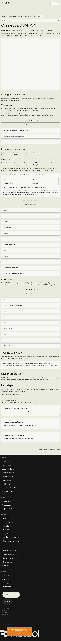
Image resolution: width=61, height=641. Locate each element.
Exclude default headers (10, 239)
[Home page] (3, 16)
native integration (21, 33)
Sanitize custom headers (10, 244)
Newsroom (7, 587)
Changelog (7, 562)
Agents (6, 461)
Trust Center (5, 616)
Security (4, 612)
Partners (6, 583)
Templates (7, 526)
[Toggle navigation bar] (6, 3)
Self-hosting (8, 491)
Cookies (6, 256)
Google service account (10, 328)
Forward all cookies (9, 262)
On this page (6, 20)
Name (5, 210)
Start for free (11, 595)
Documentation (9, 551)
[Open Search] (55, 3)
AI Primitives (8, 465)
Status (5, 566)
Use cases (7, 518)
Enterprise (7, 501)
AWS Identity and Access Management (13, 305)
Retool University (10, 554)
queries (21, 35)
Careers (6, 579)
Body (5, 250)
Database (7, 480)
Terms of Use (5, 608)
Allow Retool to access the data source (14, 136)
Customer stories (10, 541)
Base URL (6, 221)
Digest (5, 322)
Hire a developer (10, 558)
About (5, 575)
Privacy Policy (5, 610)
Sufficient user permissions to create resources (16, 130)
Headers (6, 233)
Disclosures (5, 614)
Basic (5, 311)
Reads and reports (11, 537)
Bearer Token (7, 316)
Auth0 (5, 299)
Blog (5, 533)
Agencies (7, 508)
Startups (6, 505)
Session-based (7, 345)
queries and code (42, 389)
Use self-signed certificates (11, 267)
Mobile (6, 484)
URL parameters (7, 227)
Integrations (8, 522)
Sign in (7, 602)
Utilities (6, 530)
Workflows (7, 476)
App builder (8, 469)
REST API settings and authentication (13, 142)
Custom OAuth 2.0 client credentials (13, 339)
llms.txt (4, 619)
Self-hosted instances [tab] (30, 124)
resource (36, 33)
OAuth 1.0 (6, 334)
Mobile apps (8, 472)
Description (6, 216)
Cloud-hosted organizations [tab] (30, 120)
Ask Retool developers (53, 449)
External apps (8, 487)
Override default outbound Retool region (14, 273)
